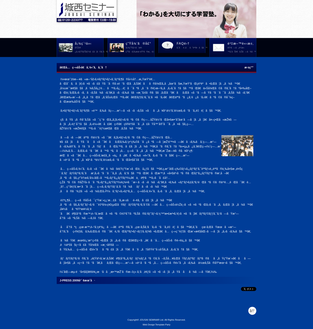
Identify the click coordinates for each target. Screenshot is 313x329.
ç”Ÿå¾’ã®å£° (140, 48)
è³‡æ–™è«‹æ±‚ (242, 48)
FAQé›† (191, 46)
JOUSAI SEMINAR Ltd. (152, 319)
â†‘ (252, 311)
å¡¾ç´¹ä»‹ (89, 48)
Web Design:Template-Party (156, 324)
